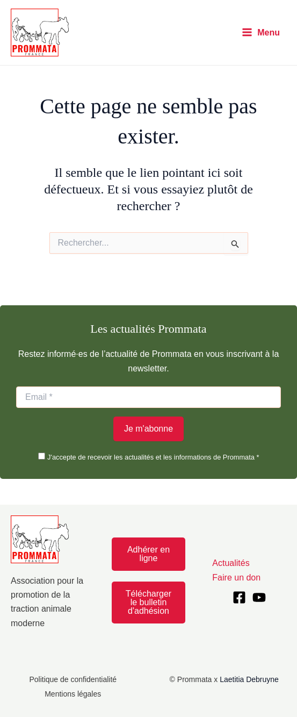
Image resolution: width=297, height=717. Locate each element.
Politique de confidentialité (73, 679)
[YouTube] (259, 597)
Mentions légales (73, 694)
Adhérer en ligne (148, 554)
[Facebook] (239, 597)
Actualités (230, 563)
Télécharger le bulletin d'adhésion (148, 602)
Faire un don (236, 577)
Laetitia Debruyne (249, 679)
